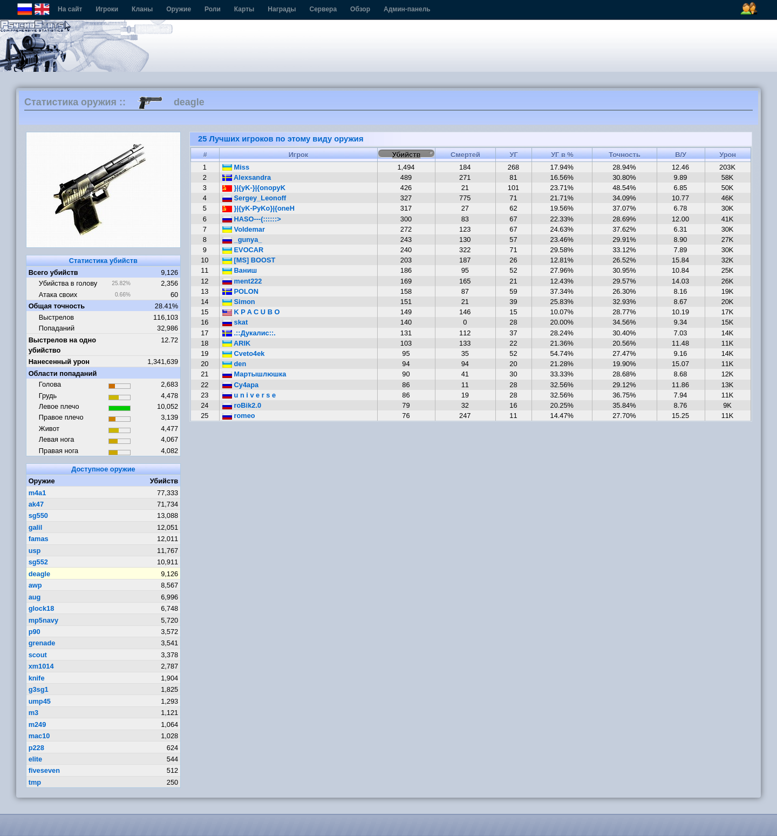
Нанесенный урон (59, 362)
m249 (37, 724)
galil (36, 527)
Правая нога (58, 451)
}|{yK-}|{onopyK (253, 188)
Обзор (360, 9)
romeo (238, 416)
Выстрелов (56, 317)
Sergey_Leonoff (254, 198)
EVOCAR (242, 250)
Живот (49, 428)
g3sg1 (39, 689)
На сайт (70, 9)
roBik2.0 (241, 405)
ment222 (242, 281)
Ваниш (239, 270)
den (234, 364)
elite (36, 759)
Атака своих (58, 295)
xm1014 (41, 666)
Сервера (323, 9)
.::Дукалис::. (249, 333)
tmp (35, 782)
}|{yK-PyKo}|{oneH (258, 208)
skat (235, 322)
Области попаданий (63, 373)
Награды (282, 9)
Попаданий (56, 328)
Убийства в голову (68, 283)
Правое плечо (61, 417)
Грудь (48, 396)
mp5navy (43, 620)
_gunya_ (242, 239)
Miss (235, 167)
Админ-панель (407, 9)
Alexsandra (246, 177)
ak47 (36, 504)
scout (38, 655)
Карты (244, 9)
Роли (213, 9)
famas (39, 539)
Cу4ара (240, 385)
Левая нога (56, 439)
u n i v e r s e (249, 395)
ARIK (236, 343)
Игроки (107, 9)
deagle (40, 574)
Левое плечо (59, 406)
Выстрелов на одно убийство (62, 345)
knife (37, 678)
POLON (240, 291)
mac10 (39, 736)
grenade (42, 643)
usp (35, 551)
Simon (238, 302)
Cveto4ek (243, 353)
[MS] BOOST (248, 260)
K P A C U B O (251, 312)
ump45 (40, 701)
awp (35, 585)
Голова (50, 384)
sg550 (38, 515)
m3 (34, 713)
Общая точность (57, 306)
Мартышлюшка (254, 374)
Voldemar (243, 229)
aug (35, 597)
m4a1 (37, 493)
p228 (36, 748)
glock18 (41, 608)
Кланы (142, 9)
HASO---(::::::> (251, 219)
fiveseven (44, 770)
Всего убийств (53, 272)
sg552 (38, 562)
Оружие (178, 9)
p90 (34, 632)
